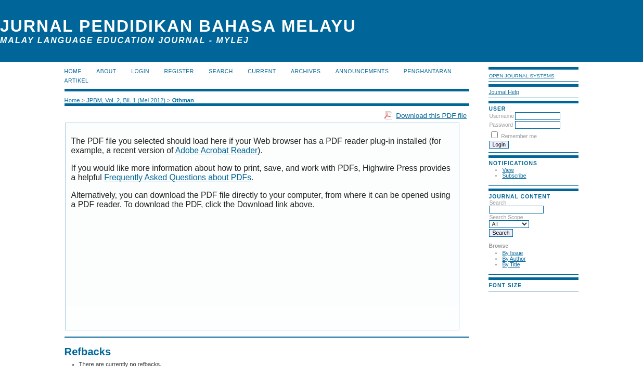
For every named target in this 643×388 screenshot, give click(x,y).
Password (501, 125)
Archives (305, 71)
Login (140, 71)
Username (501, 116)
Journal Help (503, 92)
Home (73, 71)
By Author (513, 259)
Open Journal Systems (521, 75)
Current (262, 71)
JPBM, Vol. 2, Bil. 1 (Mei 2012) (125, 100)
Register (179, 71)
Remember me (519, 136)
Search (516, 206)
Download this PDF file (431, 115)
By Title (511, 264)
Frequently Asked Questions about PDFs (177, 177)
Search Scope (509, 221)
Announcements (362, 71)
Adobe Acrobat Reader (216, 150)
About (106, 71)
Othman (183, 100)
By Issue (512, 253)
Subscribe (514, 176)
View (507, 170)
